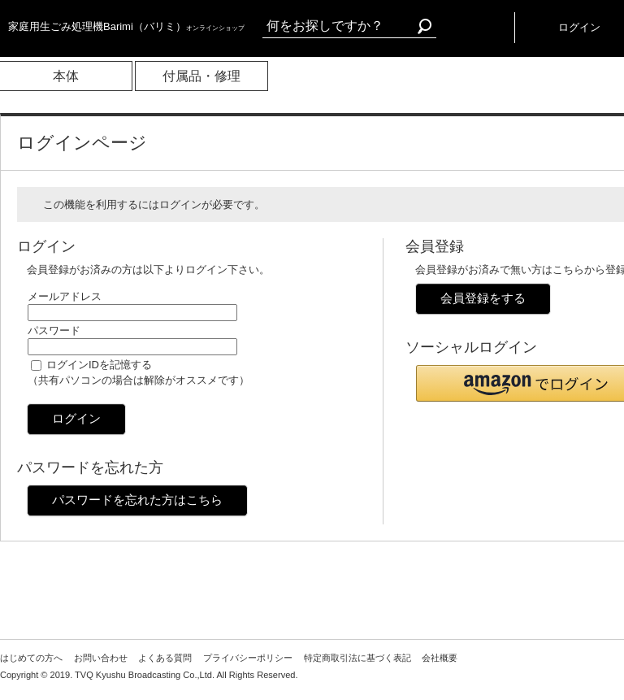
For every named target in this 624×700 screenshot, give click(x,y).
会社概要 (439, 658)
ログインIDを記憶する (99, 365)
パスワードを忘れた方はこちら (137, 500)
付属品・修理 (201, 76)
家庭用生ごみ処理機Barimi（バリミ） (126, 26)
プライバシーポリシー (247, 658)
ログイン (76, 418)
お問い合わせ (101, 658)
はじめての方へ (31, 658)
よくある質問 (165, 658)
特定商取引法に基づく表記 (357, 658)
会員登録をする (483, 298)
